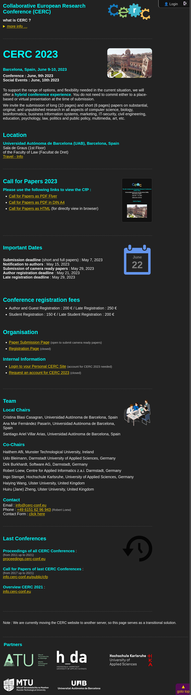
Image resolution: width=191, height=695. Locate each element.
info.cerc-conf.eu (17, 591)
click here (37, 514)
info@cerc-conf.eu (31, 505)
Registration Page (24, 348)
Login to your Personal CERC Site (37, 366)
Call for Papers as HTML (29, 208)
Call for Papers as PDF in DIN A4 (37, 202)
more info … (17, 26)
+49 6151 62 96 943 (34, 509)
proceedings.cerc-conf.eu (24, 559)
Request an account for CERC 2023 (39, 372)
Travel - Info (13, 156)
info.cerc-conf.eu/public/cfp (25, 577)
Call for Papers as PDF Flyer (33, 196)
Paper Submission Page (29, 342)
